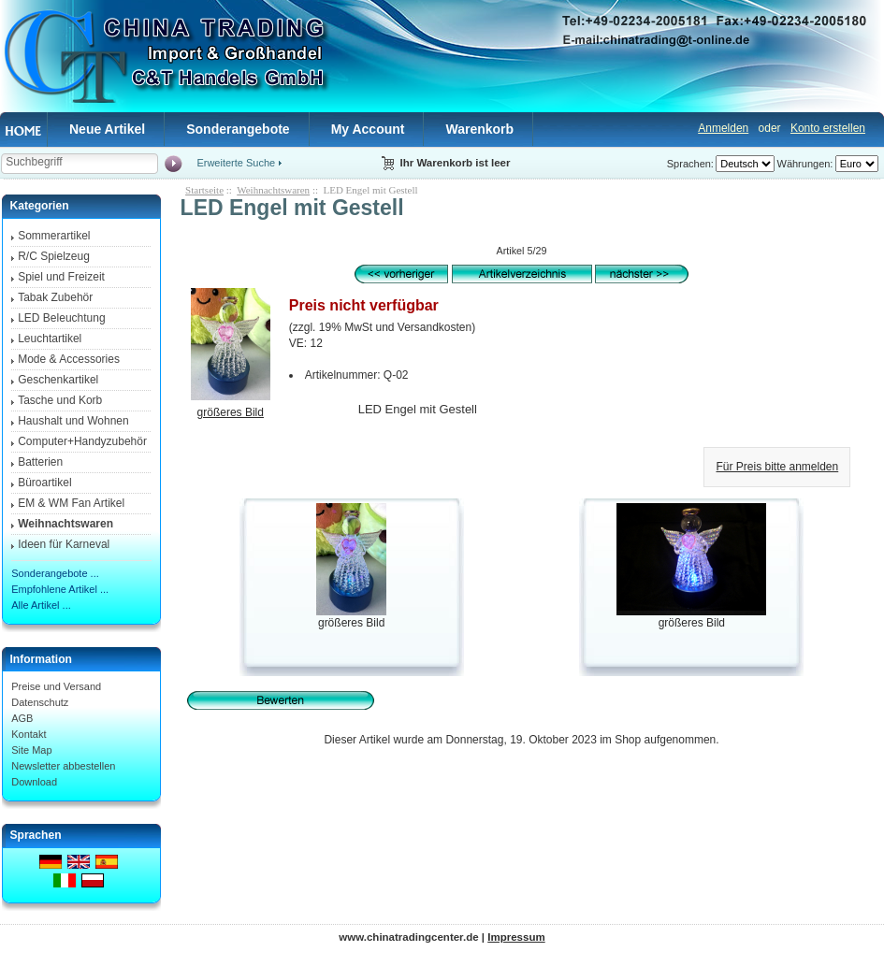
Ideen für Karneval (63, 544)
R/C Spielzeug (54, 256)
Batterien (40, 462)
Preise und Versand (56, 686)
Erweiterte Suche (235, 162)
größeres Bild (351, 617)
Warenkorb (479, 129)
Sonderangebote (237, 129)
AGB (22, 718)
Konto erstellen (827, 128)
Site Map (31, 750)
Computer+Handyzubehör (82, 441)
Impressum (515, 937)
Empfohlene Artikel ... (60, 589)
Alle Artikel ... (41, 605)
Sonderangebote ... (55, 573)
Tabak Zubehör (55, 297)
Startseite (204, 189)
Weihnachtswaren (273, 189)
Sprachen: (690, 163)
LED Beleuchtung (61, 317)
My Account (368, 129)
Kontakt (28, 734)
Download (34, 781)
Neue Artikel (107, 129)
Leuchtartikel (49, 338)
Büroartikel (44, 482)
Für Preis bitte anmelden (777, 466)
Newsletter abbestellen (63, 765)
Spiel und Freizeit (61, 276)
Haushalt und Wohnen (73, 420)
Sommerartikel (54, 235)
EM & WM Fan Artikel (71, 503)
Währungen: (805, 163)
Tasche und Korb (60, 400)
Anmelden (723, 128)
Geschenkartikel (58, 379)
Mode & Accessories (69, 359)
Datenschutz (39, 702)
